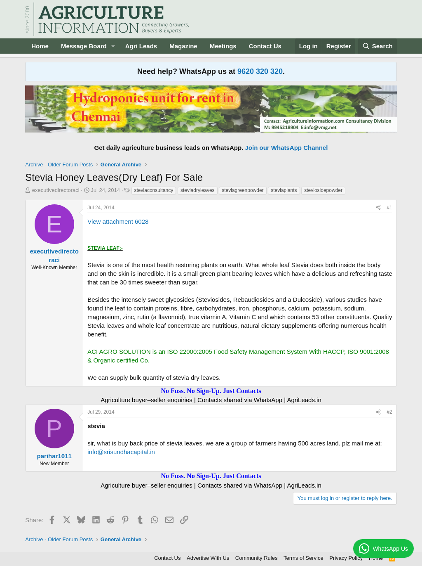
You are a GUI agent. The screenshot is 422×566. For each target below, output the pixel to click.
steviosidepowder (323, 190)
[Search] (377, 46)
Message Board (84, 46)
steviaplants (284, 190)
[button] (113, 46)
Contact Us (265, 46)
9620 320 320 (260, 71)
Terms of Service (304, 558)
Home (40, 46)
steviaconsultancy (153, 190)
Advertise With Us (208, 558)
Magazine (183, 46)
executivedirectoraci (56, 190)
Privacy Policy (346, 558)
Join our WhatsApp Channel (286, 147)
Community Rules (256, 558)
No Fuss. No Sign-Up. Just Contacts (211, 390)
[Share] (378, 208)
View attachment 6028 (117, 221)
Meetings (223, 46)
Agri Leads (141, 46)
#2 (389, 412)
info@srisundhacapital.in (121, 451)
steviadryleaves (198, 190)
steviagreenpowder (242, 190)
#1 (389, 208)
